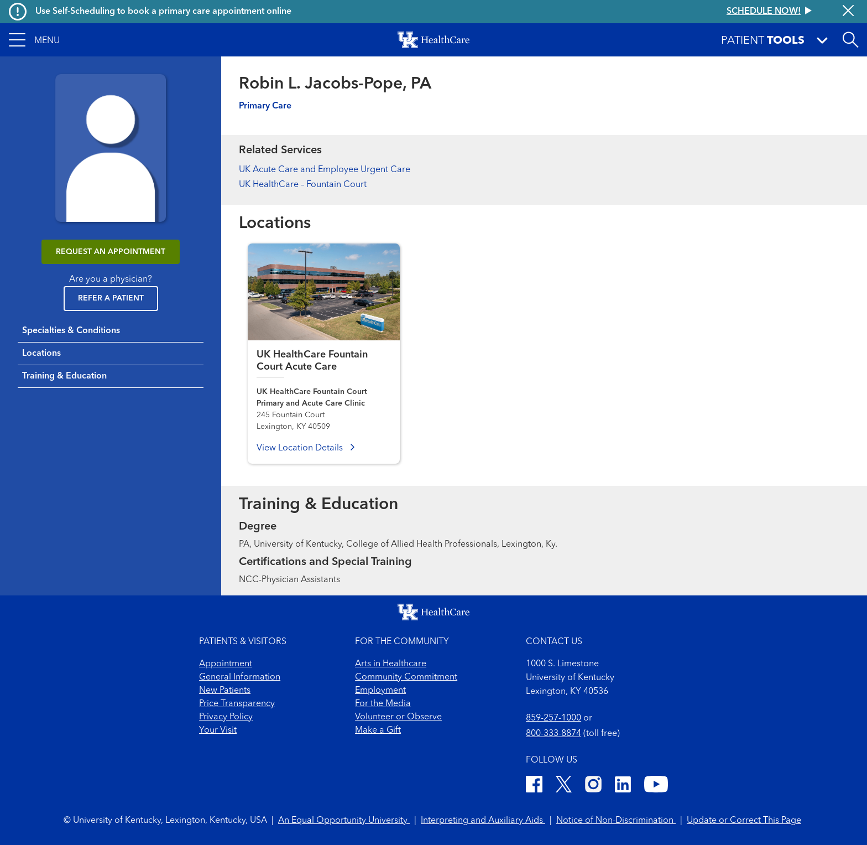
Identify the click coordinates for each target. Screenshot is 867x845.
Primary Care (265, 106)
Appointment (225, 664)
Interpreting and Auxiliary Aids (483, 820)
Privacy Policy (226, 717)
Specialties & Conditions (71, 330)
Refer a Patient (111, 298)
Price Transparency (237, 703)
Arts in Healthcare (390, 664)
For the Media (383, 703)
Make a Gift (378, 730)
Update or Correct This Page (744, 820)
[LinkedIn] (623, 786)
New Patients (224, 690)
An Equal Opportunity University (344, 820)
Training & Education (64, 376)
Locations (41, 353)
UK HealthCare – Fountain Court (303, 184)
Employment (380, 690)
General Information (239, 677)
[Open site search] (850, 39)
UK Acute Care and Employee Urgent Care (324, 169)
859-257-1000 (553, 718)
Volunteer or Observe (398, 717)
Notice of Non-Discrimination (616, 820)
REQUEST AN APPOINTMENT (110, 252)
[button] (34, 39)
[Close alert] (848, 11)
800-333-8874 (553, 733)
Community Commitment (406, 677)
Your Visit (218, 730)
